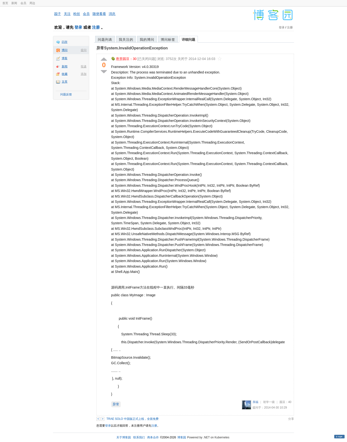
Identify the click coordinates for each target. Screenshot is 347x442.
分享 (291, 419)
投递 (84, 66)
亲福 (255, 402)
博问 (64, 50)
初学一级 (269, 402)
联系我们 (139, 437)
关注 (67, 14)
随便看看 (99, 14)
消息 (112, 14)
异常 (116, 404)
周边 (32, 3)
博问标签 (168, 39)
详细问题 (188, 39)
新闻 (14, 3)
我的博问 (147, 39)
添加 (84, 74)
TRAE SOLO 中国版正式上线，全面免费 (133, 419)
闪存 (64, 42)
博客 (64, 58)
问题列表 (105, 39)
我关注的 (126, 39)
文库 (64, 81)
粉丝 (76, 14)
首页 (5, 3)
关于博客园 (123, 437)
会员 (23, 3)
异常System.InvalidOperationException (132, 48)
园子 (57, 14)
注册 (96, 27)
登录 (78, 27)
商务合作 (153, 437)
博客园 (181, 437)
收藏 (64, 74)
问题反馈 (66, 94)
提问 (84, 50)
